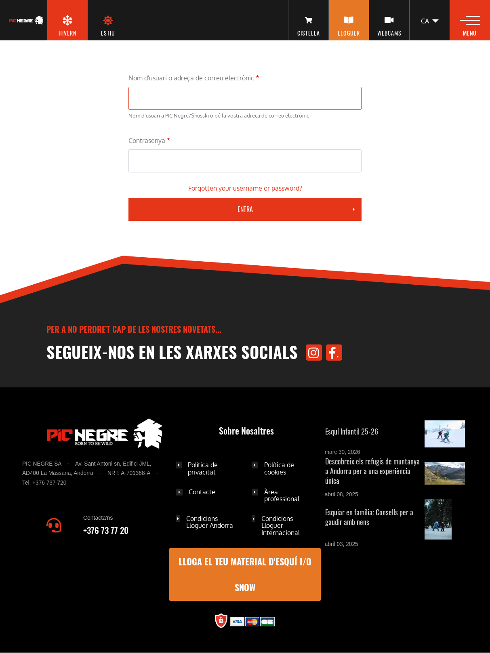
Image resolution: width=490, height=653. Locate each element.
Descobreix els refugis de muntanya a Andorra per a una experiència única (372, 471)
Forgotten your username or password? (245, 188)
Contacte (202, 492)
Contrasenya (146, 140)
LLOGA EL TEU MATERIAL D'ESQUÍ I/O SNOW (245, 574)
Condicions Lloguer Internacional (280, 525)
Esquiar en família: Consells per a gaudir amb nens (369, 517)
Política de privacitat (203, 468)
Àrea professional (281, 495)
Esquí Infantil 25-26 (351, 431)
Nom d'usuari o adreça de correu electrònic (191, 78)
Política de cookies (279, 468)
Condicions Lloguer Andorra (209, 522)
